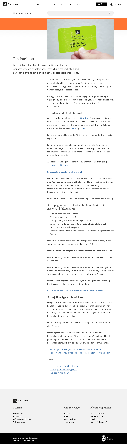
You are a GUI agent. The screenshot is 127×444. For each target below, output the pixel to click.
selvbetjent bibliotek (58, 165)
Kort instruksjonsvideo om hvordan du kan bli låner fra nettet (75, 290)
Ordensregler (69, 422)
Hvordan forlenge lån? (98, 422)
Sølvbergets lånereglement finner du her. (66, 172)
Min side (84, 118)
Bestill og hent (95, 419)
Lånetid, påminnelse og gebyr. (63, 369)
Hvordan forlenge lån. (60, 372)
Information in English (22, 419)
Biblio (74, 128)
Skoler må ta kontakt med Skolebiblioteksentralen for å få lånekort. (81, 352)
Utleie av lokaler (19, 422)
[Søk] (80, 13)
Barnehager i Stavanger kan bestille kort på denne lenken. (76, 349)
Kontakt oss (18, 413)
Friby (66, 416)
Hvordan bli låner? (97, 413)
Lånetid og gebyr (96, 416)
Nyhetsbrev (17, 416)
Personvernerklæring (19, 438)
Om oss (67, 413)
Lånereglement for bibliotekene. (64, 366)
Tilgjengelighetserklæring (31, 438)
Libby (82, 128)
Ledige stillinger (70, 419)
